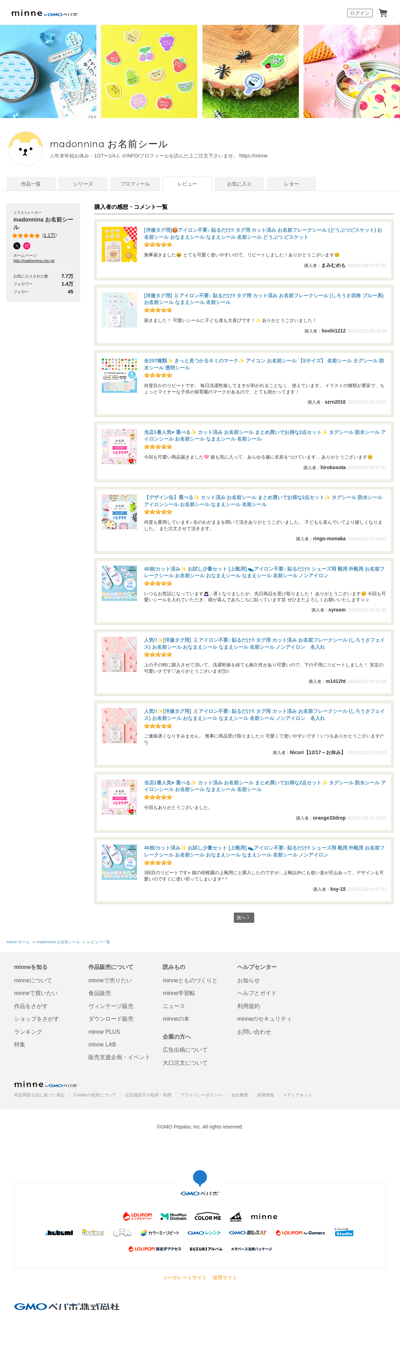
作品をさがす (31, 1006)
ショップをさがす (36, 1019)
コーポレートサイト (185, 1277)
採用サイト (225, 1277)
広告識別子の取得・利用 (148, 1095)
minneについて (33, 980)
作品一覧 (31, 184)
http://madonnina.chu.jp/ (34, 261)
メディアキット (297, 1095)
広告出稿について (185, 1050)
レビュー (187, 184)
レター (291, 184)
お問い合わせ (254, 1032)
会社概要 (239, 1095)
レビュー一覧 (98, 942)
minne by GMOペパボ (44, 13)
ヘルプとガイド (257, 993)
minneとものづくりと (190, 980)
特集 (19, 1044)
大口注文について (185, 1063)
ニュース (174, 1006)
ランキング (28, 1032)
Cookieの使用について (95, 1095)
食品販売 (99, 993)
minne (45, 1084)
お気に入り (239, 184)
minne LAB (102, 1044)
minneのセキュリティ (264, 1019)
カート (383, 13)
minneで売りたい (110, 980)
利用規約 (248, 1006)
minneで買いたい (36, 993)
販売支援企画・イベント (119, 1058)
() (35, 235)
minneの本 (176, 1019)
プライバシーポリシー (201, 1095)
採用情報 (265, 1095)
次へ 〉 (243, 918)
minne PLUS (104, 1032)
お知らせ (248, 980)
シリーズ (83, 184)
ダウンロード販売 (110, 1019)
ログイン (360, 13)
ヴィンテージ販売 (110, 1006)
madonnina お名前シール (159, 144)
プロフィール (135, 184)
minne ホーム (18, 942)
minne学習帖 (179, 993)
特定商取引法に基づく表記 (39, 1095)
